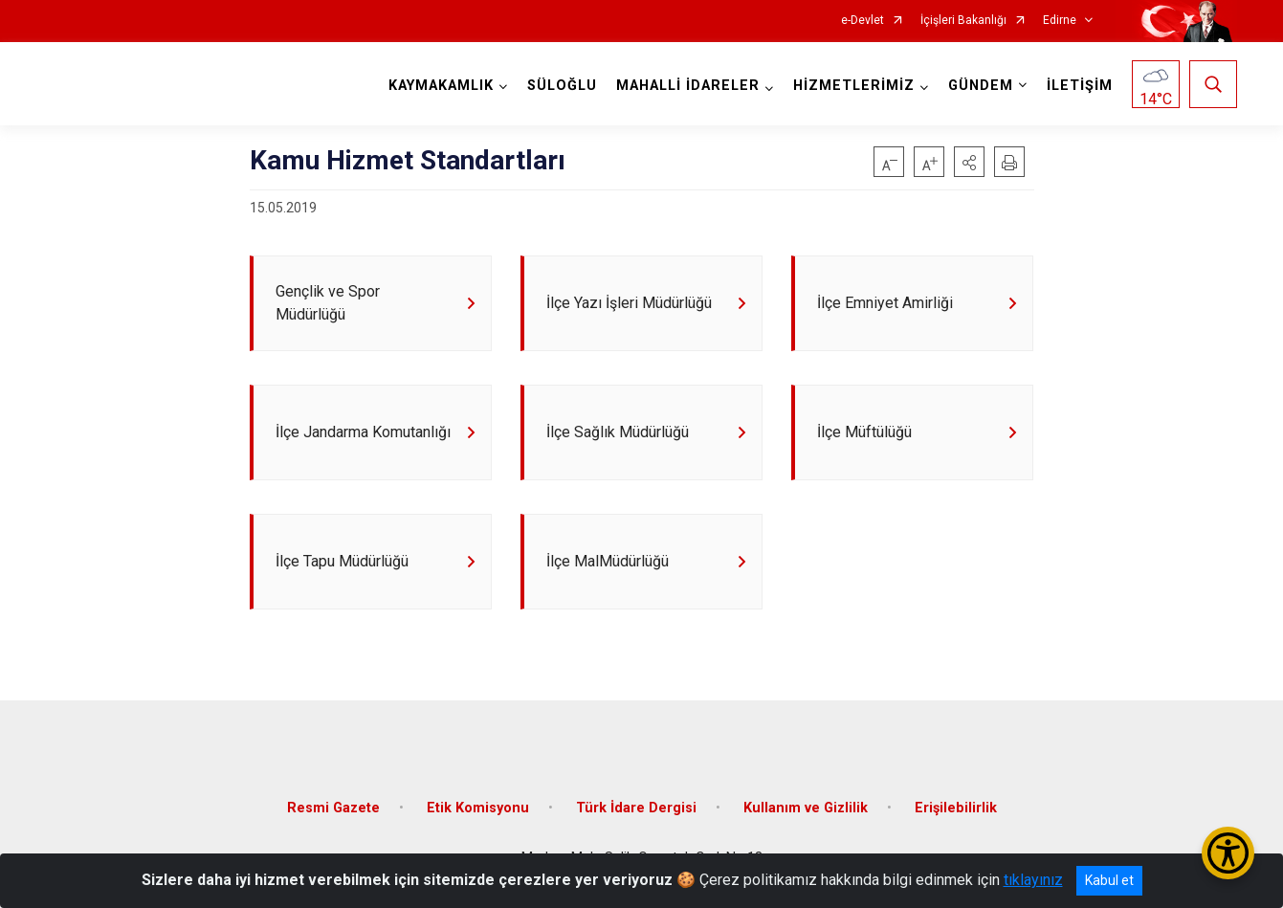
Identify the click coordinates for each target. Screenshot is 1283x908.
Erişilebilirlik (956, 808)
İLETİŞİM (1080, 86)
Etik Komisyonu (478, 808)
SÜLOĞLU (562, 86)
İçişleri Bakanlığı (963, 20)
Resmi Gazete (333, 808)
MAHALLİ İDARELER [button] (688, 86)
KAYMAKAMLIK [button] (441, 86)
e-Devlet (862, 20)
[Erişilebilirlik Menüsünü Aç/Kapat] (1228, 853)
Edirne (1059, 20)
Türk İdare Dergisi (636, 808)
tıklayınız (1033, 880)
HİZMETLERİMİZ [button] (854, 86)
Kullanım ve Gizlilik (805, 808)
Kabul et (1109, 880)
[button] (969, 161)
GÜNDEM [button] (980, 86)
